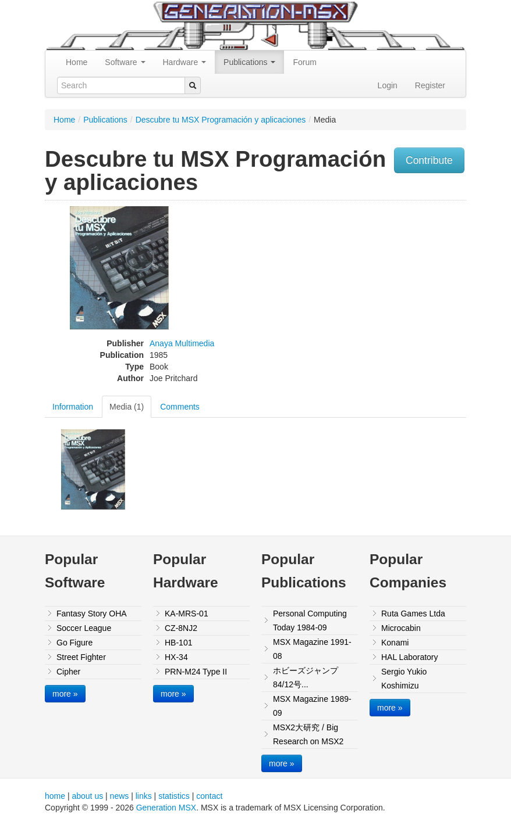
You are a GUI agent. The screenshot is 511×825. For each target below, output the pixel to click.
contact (209, 796)
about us (87, 796)
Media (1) (126, 406)
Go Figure (74, 642)
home (55, 796)
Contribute (429, 160)
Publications (249, 62)
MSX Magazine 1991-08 (312, 649)
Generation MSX (166, 807)
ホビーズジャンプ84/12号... (305, 677)
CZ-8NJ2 (181, 628)
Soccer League (83, 628)
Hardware (185, 62)
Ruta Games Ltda (413, 613)
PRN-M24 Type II (196, 671)
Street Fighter (81, 657)
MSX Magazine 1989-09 (312, 706)
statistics (174, 796)
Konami (395, 642)
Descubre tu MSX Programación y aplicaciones (221, 119)
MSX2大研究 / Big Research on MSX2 (308, 734)
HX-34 (176, 657)
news (119, 796)
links (144, 796)
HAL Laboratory (409, 657)
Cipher (68, 671)
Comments (180, 406)
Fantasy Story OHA (91, 613)
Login (388, 85)
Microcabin (401, 628)
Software (125, 62)
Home (76, 62)
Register (430, 85)
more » (65, 693)
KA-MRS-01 (186, 613)
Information (72, 406)
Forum (304, 62)
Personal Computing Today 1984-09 (310, 620)
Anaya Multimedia (182, 343)
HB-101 (178, 642)
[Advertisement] (422, 278)
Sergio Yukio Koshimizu (404, 678)
